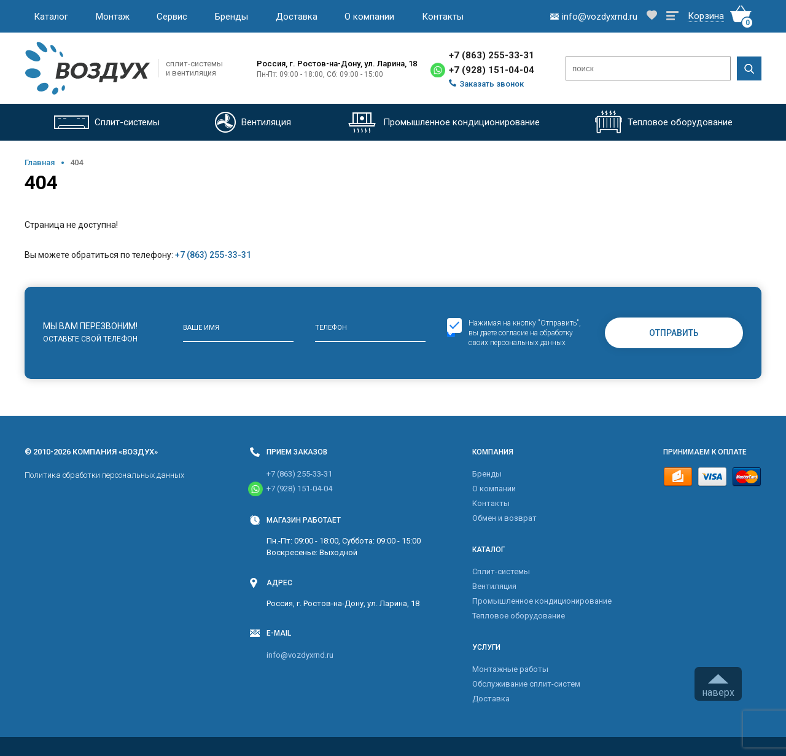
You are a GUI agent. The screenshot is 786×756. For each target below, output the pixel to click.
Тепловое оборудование (518, 615)
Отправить (674, 333)
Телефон (331, 328)
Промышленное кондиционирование (542, 601)
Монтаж (113, 16)
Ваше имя (201, 328)
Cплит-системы (501, 571)
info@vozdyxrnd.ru (300, 655)
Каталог (51, 16)
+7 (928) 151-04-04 (491, 70)
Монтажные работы (510, 669)
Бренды (231, 16)
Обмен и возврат (504, 518)
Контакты (443, 16)
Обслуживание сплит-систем (526, 683)
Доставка (296, 16)
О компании (369, 16)
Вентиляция (494, 586)
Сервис (172, 16)
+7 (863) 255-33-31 (491, 55)
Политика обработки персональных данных (104, 475)
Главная (40, 162)
